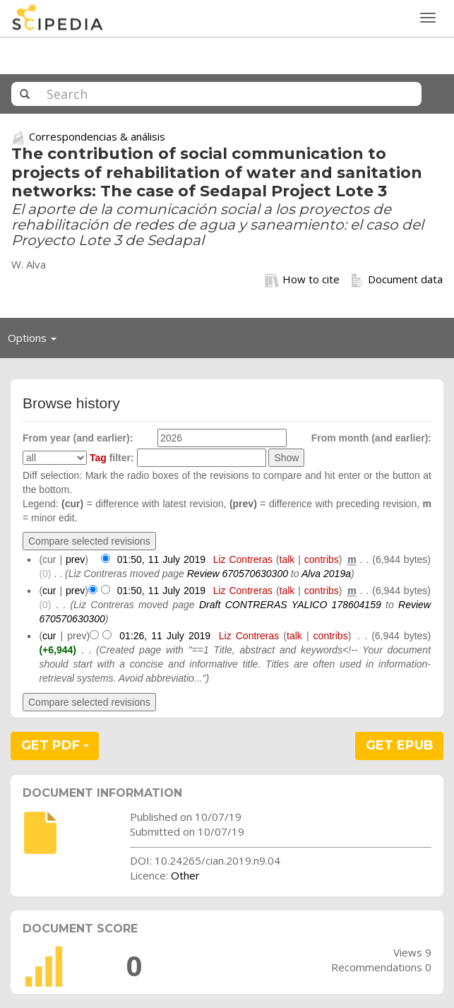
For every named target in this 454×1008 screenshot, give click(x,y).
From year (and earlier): (78, 438)
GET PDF (55, 745)
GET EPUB (400, 745)
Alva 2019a (326, 573)
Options (36, 341)
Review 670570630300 (237, 573)
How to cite (302, 279)
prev (75, 559)
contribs (321, 559)
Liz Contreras (243, 559)
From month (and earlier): (371, 438)
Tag (98, 457)
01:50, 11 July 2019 (161, 559)
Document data (396, 279)
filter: (112, 457)
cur (49, 590)
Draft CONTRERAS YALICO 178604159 (290, 604)
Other (185, 875)
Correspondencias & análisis (97, 136)
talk (287, 559)
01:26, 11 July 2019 (164, 635)
